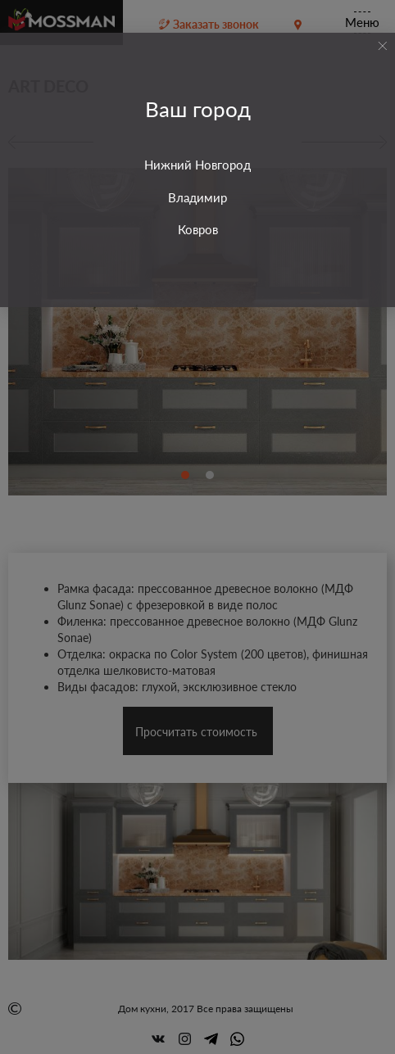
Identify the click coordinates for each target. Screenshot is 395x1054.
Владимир (197, 197)
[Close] (382, 46)
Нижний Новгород (197, 164)
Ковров (198, 229)
